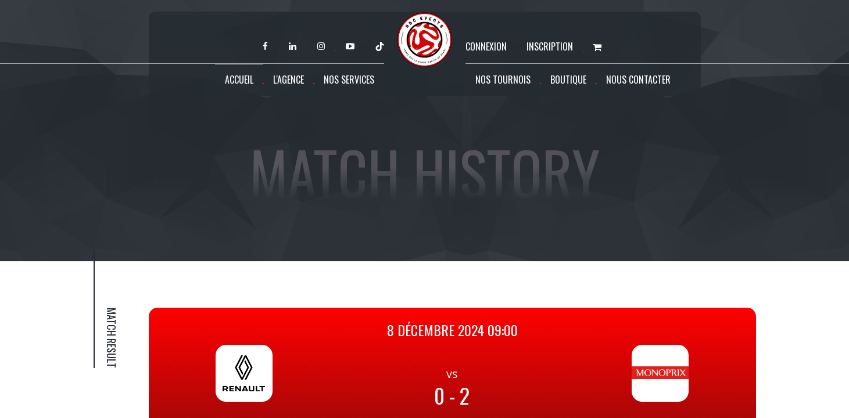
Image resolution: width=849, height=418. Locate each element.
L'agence (288, 80)
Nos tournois (503, 80)
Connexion (486, 46)
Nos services (349, 80)
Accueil (239, 80)
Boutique (568, 80)
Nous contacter (638, 80)
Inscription (549, 46)
